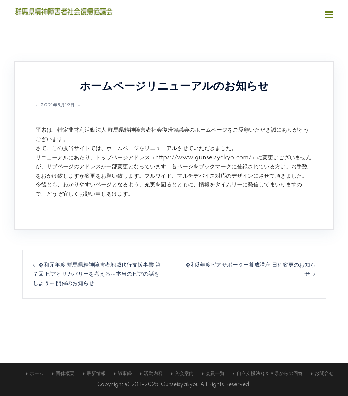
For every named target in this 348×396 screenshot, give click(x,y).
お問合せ (324, 373)
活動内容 (153, 373)
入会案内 (184, 373)
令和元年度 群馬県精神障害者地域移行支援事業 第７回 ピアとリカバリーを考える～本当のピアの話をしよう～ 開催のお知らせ (97, 274)
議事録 (125, 373)
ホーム (37, 373)
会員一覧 (215, 373)
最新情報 (96, 373)
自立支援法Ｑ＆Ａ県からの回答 (270, 373)
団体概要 (65, 373)
